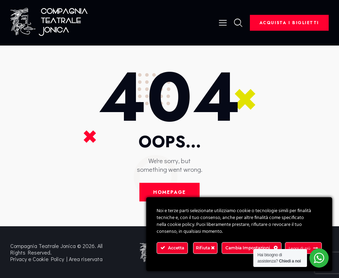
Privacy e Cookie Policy (37, 258)
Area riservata (86, 258)
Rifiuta (205, 247)
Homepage (169, 192)
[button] (223, 22)
